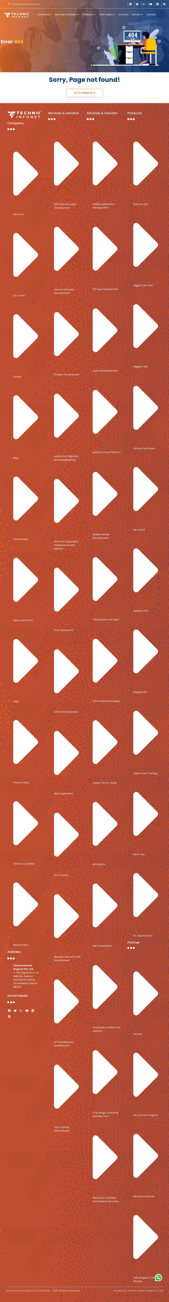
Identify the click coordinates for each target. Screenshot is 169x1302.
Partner (137, 14)
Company (44, 14)
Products (89, 14)
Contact (151, 14)
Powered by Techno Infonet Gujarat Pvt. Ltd (138, 1290)
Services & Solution (67, 14)
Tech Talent (107, 14)
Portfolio (124, 14)
